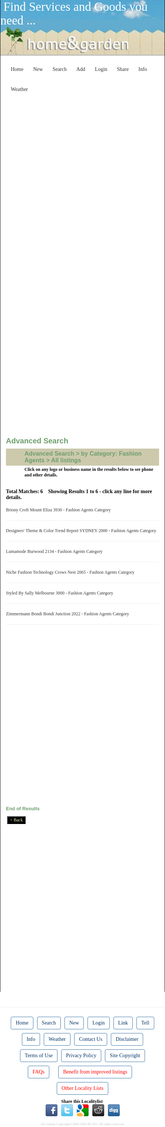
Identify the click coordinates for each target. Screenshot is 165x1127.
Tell (145, 1023)
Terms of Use (39, 1055)
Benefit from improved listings (95, 1072)
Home (17, 69)
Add (80, 69)
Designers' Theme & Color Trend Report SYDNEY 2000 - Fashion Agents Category (82, 530)
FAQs (38, 1072)
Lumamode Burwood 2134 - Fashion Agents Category (55, 551)
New (38, 69)
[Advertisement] (82, 178)
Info (142, 69)
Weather (19, 89)
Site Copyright (125, 1055)
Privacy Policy (81, 1055)
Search (60, 69)
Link (123, 1023)
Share (123, 69)
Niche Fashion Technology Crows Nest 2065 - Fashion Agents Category (71, 572)
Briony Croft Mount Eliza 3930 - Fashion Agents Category (59, 509)
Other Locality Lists (82, 1088)
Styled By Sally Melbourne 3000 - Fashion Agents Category (60, 593)
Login (101, 69)
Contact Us (90, 1039)
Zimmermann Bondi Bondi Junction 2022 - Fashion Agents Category (68, 613)
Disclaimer (127, 1039)
